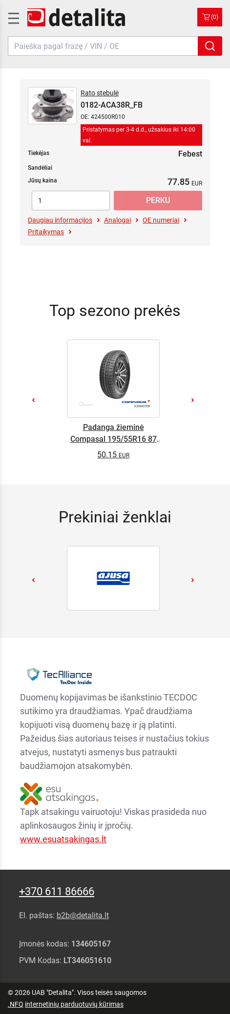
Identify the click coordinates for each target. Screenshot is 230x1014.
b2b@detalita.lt (83, 915)
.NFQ (15, 1004)
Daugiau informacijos (60, 220)
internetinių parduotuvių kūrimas (74, 1004)
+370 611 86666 (56, 891)
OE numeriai (161, 220)
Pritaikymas (46, 232)
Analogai (117, 220)
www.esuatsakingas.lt (63, 839)
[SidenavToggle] (13, 17)
